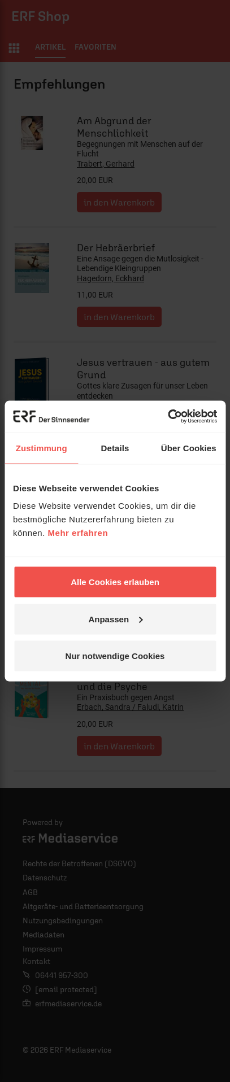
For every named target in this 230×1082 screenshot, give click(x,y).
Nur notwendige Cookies (115, 656)
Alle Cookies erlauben (115, 582)
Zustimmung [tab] (41, 447)
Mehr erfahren (78, 533)
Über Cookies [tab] (188, 447)
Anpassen (115, 618)
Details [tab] (115, 447)
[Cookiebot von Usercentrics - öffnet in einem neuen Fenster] (167, 416)
